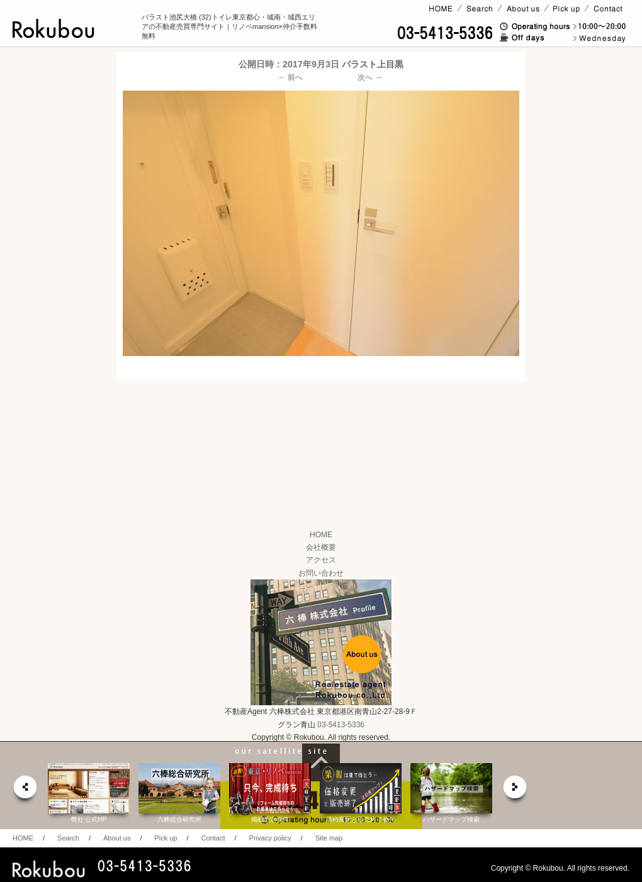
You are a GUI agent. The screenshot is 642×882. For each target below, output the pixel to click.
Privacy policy (270, 838)
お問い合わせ (321, 573)
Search (68, 838)
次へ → (370, 77)
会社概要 (321, 547)
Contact (213, 838)
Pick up (165, 838)
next (515, 790)
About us (116, 838)
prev (25, 790)
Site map (328, 838)
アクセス (321, 559)
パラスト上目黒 (372, 64)
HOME (321, 534)
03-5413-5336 (340, 724)
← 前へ (290, 77)
